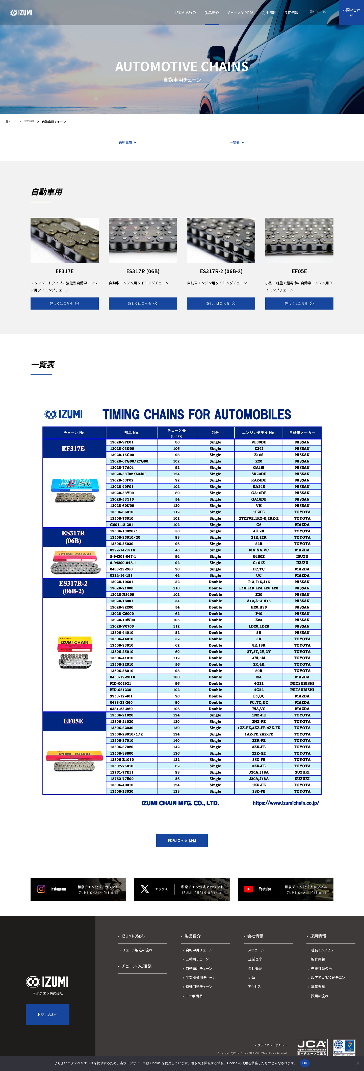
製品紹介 (33, 121)
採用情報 (318, 942)
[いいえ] (357, 1063)
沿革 (251, 983)
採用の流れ (319, 1002)
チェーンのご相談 (136, 972)
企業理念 (255, 965)
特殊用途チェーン (199, 993)
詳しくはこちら (60, 307)
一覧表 (235, 143)
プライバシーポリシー (272, 1051)
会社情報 (255, 942)
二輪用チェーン (197, 965)
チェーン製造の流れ (137, 956)
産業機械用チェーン (201, 983)
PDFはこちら (182, 846)
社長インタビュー (324, 956)
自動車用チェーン (199, 974)
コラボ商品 (194, 1002)
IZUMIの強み (133, 942)
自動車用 (124, 143)
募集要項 (318, 993)
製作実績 (318, 965)
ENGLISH (322, 11)
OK (304, 1063)
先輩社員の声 (321, 974)
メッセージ (256, 956)
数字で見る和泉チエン (328, 983)
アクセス (254, 993)
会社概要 (255, 974)
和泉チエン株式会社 (47, 992)
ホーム (14, 122)
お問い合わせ (351, 12)
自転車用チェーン (199, 956)
